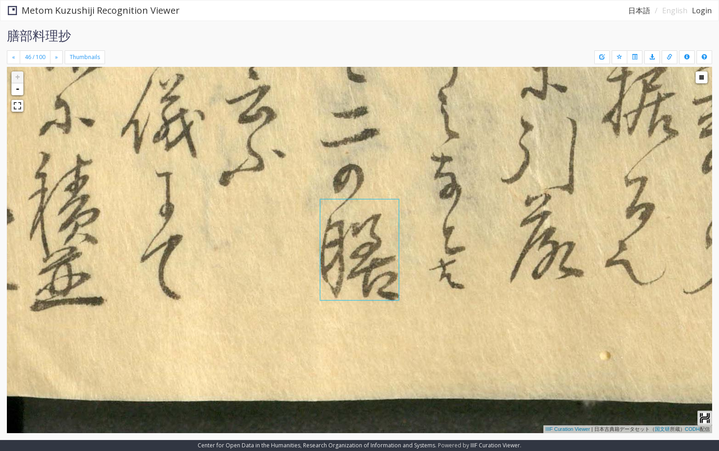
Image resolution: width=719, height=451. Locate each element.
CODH (692, 429)
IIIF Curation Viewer (568, 429)
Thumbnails (85, 57)
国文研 (662, 429)
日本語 (639, 10)
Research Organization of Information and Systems (369, 445)
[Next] (56, 57)
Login (702, 10)
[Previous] (13, 57)
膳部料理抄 (39, 35)
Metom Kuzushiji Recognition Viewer (94, 10)
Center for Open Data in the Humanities (249, 445)
